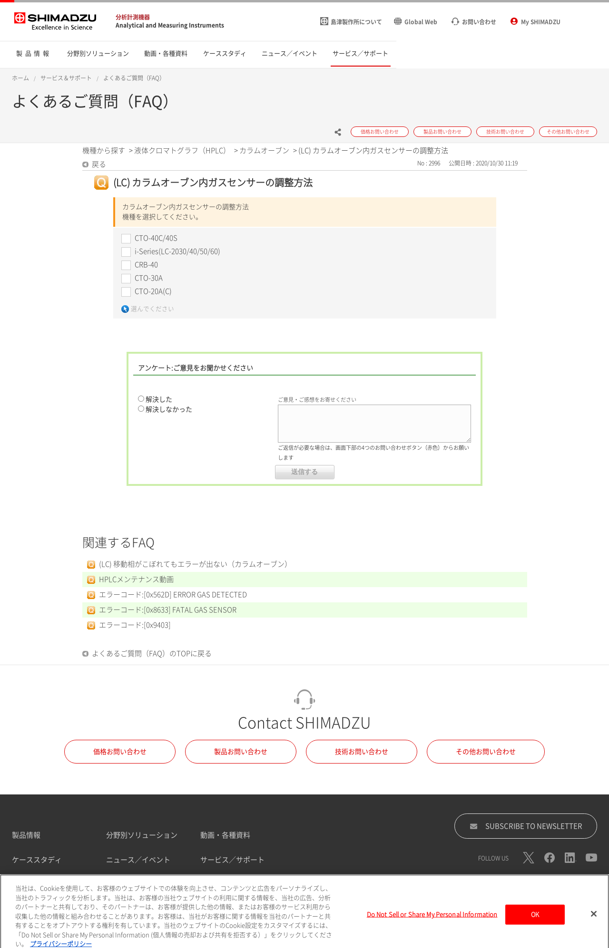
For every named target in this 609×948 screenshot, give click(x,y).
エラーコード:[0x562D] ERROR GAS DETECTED (173, 594)
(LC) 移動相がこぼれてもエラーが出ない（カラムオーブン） (195, 564)
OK (535, 919)
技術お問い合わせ (361, 751)
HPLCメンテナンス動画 (136, 579)
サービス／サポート (232, 859)
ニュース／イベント (138, 859)
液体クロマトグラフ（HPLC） (182, 150)
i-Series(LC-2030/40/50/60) (177, 251)
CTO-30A (149, 277)
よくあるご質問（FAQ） (134, 78)
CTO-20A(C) (153, 291)
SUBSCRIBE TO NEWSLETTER (526, 826)
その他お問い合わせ (486, 751)
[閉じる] (593, 918)
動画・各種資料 (225, 835)
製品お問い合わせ (240, 751)
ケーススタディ (37, 859)
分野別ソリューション (141, 835)
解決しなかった (169, 409)
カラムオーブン (264, 150)
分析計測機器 (133, 17)
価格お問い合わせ (120, 751)
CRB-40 (146, 264)
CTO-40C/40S (156, 238)
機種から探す (103, 150)
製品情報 (26, 835)
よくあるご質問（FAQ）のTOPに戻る (152, 653)
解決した (159, 399)
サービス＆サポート (66, 78)
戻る (99, 164)
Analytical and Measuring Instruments (170, 25)
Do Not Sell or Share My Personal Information (432, 919)
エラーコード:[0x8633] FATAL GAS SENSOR (167, 609)
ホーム (20, 78)
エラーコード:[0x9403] (135, 625)
